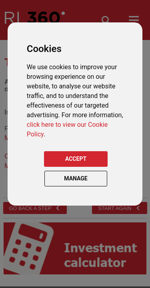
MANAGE (76, 178)
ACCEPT (75, 159)
